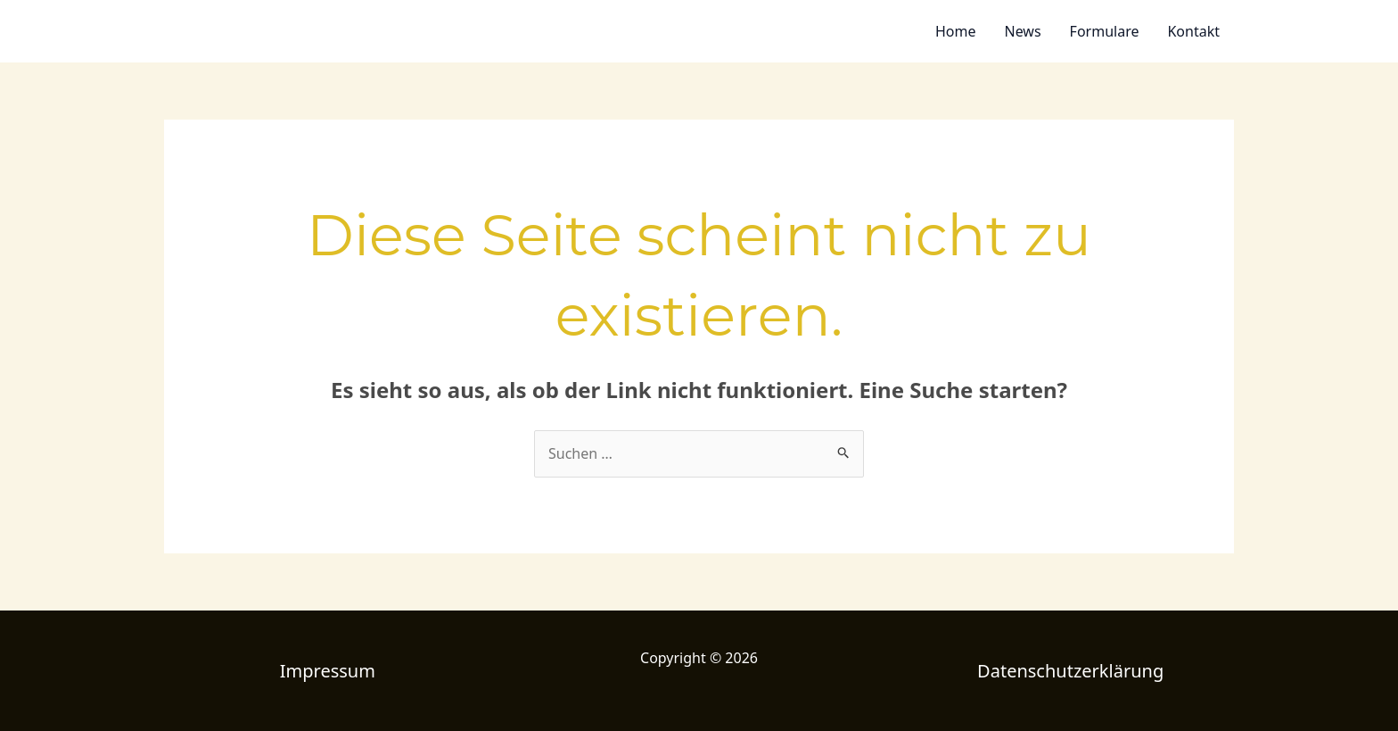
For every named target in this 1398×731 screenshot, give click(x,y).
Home (955, 31)
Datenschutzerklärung (1070, 671)
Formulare (1104, 31)
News (1022, 31)
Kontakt (1193, 31)
